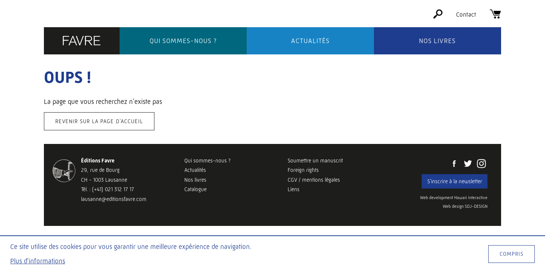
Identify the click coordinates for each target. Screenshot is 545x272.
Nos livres (437, 41)
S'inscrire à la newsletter (454, 181)
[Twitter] (468, 164)
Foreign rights (303, 170)
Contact (466, 14)
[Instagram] (481, 164)
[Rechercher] (437, 16)
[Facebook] (454, 164)
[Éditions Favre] (82, 41)
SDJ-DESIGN (476, 206)
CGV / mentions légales (314, 180)
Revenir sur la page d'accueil (99, 121)
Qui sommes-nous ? (183, 41)
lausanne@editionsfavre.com (113, 199)
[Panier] (495, 16)
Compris (511, 254)
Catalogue (195, 189)
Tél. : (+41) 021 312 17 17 (107, 189)
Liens (293, 189)
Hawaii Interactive (470, 197)
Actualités (310, 41)
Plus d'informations (37, 261)
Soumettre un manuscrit (315, 161)
